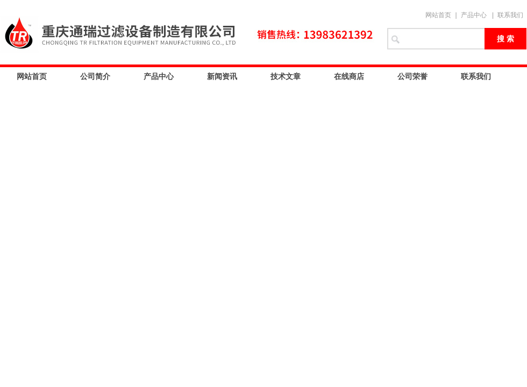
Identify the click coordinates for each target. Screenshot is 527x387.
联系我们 (510, 15)
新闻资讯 (222, 76)
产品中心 (474, 15)
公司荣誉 (412, 76)
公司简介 (95, 76)
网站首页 (438, 15)
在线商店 (349, 76)
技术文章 (285, 76)
